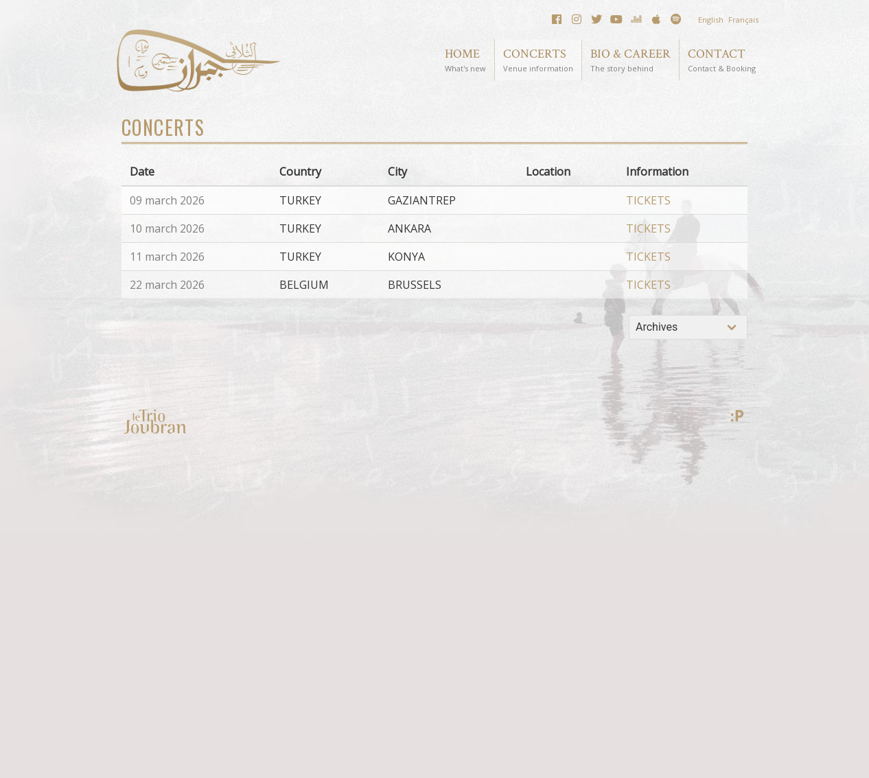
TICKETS (648, 200)
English (710, 19)
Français (743, 19)
